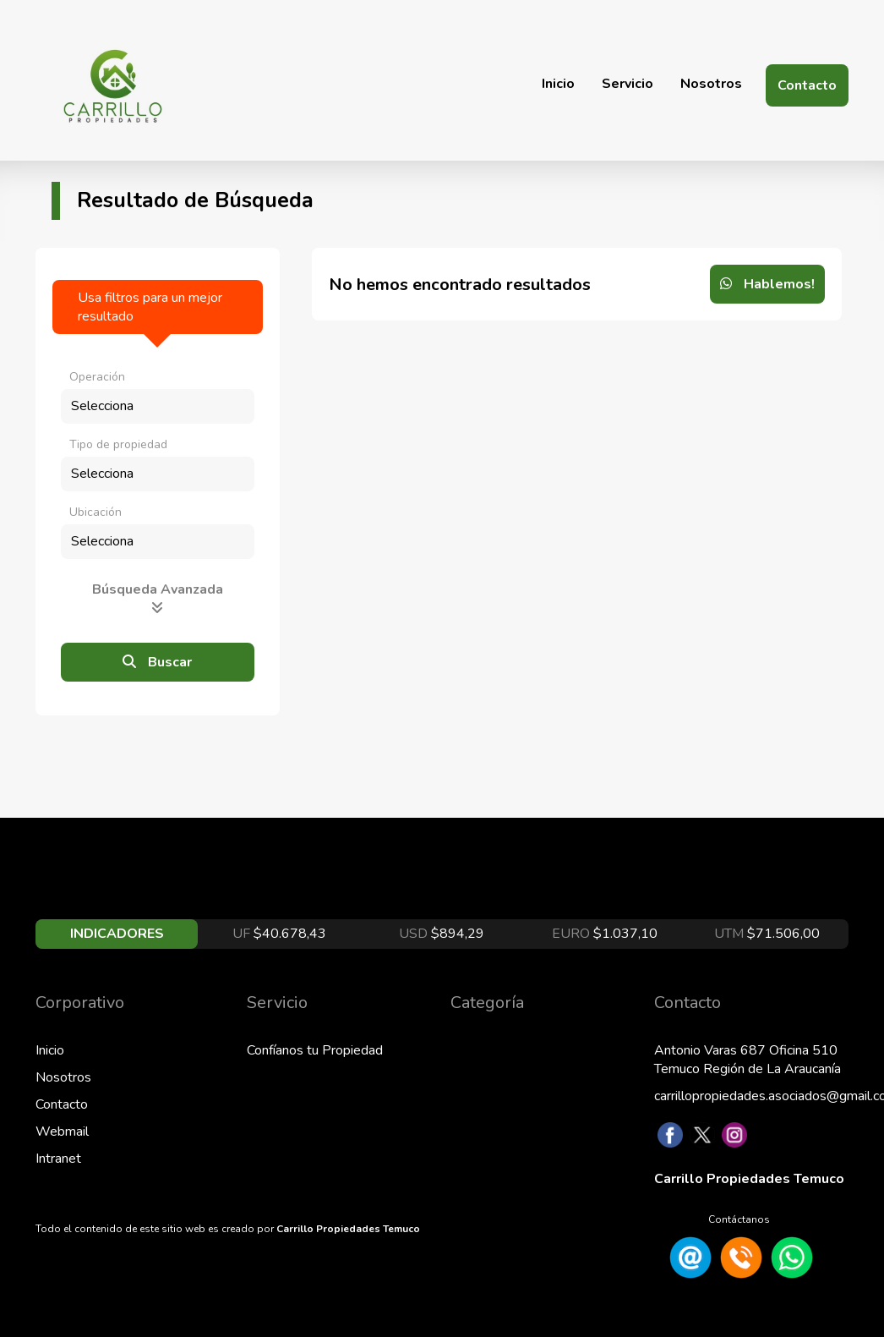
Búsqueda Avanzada (157, 597)
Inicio (558, 83)
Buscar (157, 662)
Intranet (58, 1158)
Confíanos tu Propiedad (315, 1050)
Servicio (627, 83)
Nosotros (711, 83)
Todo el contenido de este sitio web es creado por (227, 1229)
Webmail (62, 1131)
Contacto (807, 85)
